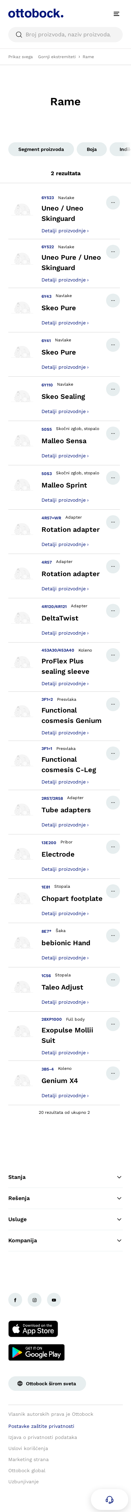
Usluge (65, 1219)
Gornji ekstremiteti (57, 56)
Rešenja (65, 1198)
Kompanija (65, 1240)
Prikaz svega (20, 56)
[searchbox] (65, 34)
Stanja (65, 1177)
